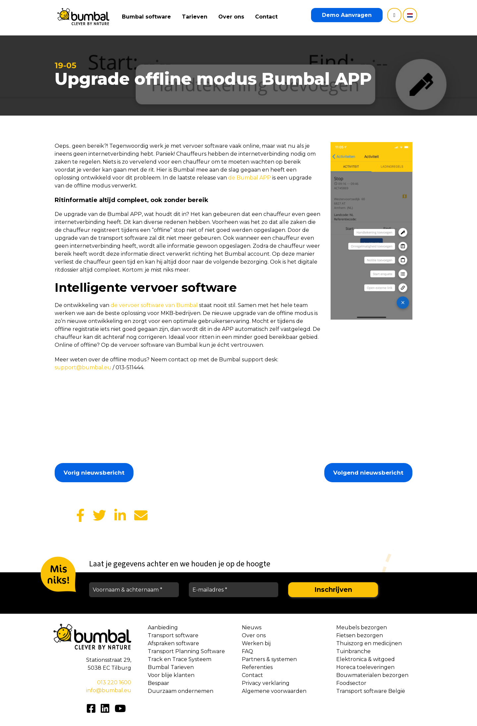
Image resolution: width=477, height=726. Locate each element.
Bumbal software (148, 17)
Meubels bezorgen (361, 627)
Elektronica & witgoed (365, 659)
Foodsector (351, 683)
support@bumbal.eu (83, 367)
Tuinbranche (353, 651)
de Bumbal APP (249, 178)
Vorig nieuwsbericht (94, 472)
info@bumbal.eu (108, 690)
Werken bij (256, 643)
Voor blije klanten (171, 675)
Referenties (257, 667)
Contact (268, 17)
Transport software (173, 635)
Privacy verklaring (266, 683)
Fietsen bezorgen (359, 635)
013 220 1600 (114, 682)
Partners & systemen (269, 659)
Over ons (233, 17)
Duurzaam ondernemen (180, 691)
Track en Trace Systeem (179, 659)
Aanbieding (163, 627)
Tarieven (196, 17)
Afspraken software (173, 643)
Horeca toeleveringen (365, 667)
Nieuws (251, 627)
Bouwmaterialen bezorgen (372, 675)
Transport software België (370, 691)
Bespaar (158, 683)
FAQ (247, 651)
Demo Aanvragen (347, 15)
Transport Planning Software (186, 651)
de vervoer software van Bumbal (154, 305)
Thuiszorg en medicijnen (369, 643)
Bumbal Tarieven (171, 667)
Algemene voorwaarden (274, 691)
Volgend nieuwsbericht (368, 472)
